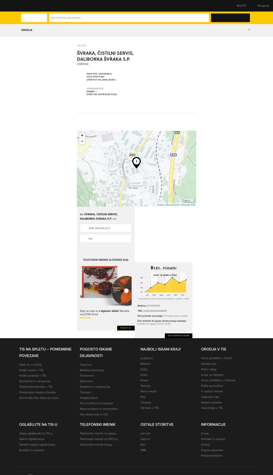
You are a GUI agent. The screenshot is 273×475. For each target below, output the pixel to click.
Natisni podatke (211, 402)
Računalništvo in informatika (99, 409)
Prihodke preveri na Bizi (176, 316)
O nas (205, 433)
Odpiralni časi (210, 397)
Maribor (145, 363)
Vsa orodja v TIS (211, 408)
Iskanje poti (208, 363)
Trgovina (85, 364)
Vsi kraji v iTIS (149, 408)
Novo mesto (148, 391)
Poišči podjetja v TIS (32, 375)
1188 (143, 450)
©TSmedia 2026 (187, 205)
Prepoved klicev (212, 455)
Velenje (145, 386)
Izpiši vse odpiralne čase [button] (102, 94)
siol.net (145, 433)
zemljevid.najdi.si (99, 228)
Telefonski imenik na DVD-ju (99, 439)
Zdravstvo (86, 381)
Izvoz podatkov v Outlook (218, 380)
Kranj (143, 375)
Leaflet (160, 205)
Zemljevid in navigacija (34, 381)
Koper (144, 380)
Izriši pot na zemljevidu (101, 79)
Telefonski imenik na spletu (98, 433)
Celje (144, 369)
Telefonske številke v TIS (35, 386)
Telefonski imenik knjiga (96, 444)
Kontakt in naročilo (31, 450)
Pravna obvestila (212, 450)
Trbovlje (145, 402)
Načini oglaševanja (31, 439)
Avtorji (205, 444)
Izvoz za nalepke (212, 375)
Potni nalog (208, 369)
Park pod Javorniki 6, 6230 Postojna (99, 75)
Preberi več (126, 327)
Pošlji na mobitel (212, 386)
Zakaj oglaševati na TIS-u (36, 433)
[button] (26, 6)
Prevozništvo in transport (96, 403)
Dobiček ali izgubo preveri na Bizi (154, 324)
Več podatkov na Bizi (179, 335)
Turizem (85, 392)
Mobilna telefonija (92, 370)
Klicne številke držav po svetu (39, 398)
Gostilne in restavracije (95, 386)
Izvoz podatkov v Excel (216, 358)
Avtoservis (87, 375)
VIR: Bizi (82, 46)
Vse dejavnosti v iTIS (94, 414)
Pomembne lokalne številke (37, 392)
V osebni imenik (212, 391)
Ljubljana (146, 358)
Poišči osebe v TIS (31, 370)
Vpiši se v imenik (30, 364)
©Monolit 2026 (172, 205)
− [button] (82, 141)
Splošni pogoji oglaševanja (37, 444)
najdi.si (145, 439)
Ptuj (143, 397)
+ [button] (82, 136)
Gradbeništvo (89, 398)
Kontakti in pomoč (213, 439)
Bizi (91, 238)
